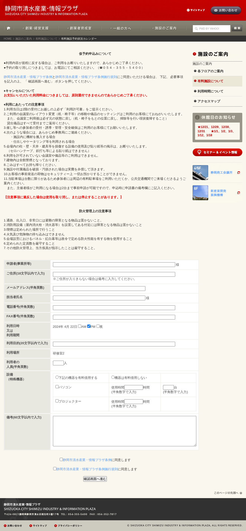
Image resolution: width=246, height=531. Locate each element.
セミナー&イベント (217, 152)
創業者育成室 (79, 28)
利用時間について (210, 91)
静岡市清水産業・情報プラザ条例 (28, 77)
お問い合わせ (226, 10)
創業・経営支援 (36, 28)
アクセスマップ (209, 101)
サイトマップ (198, 10)
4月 (66, 327)
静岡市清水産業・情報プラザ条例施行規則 (86, 77)
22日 (73, 327)
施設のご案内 (163, 28)
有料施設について (46, 38)
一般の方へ (121, 28)
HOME (9, 28)
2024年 (58, 327)
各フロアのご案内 (210, 71)
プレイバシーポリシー (68, 525)
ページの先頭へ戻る (228, 493)
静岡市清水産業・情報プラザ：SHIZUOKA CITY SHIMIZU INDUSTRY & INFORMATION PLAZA (50, 7)
